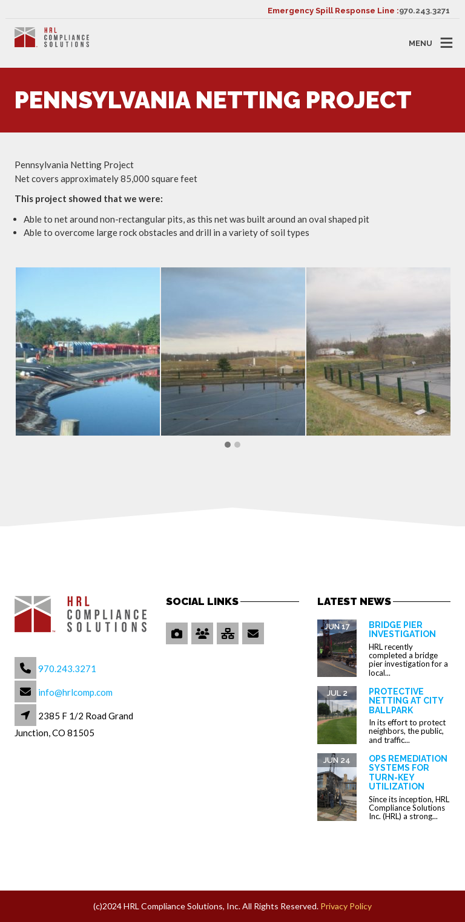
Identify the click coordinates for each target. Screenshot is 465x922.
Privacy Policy (346, 906)
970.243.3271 (424, 10)
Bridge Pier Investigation (402, 629)
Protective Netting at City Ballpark (406, 701)
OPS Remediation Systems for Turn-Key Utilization (408, 772)
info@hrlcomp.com (75, 692)
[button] (227, 445)
